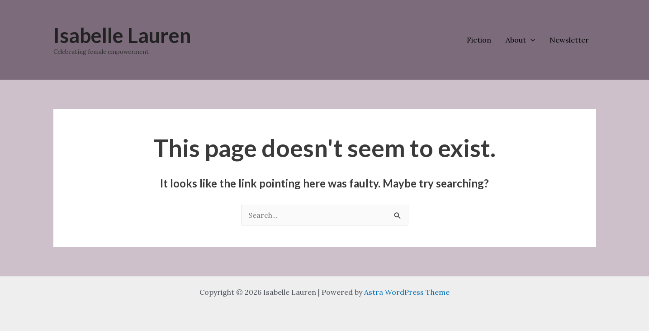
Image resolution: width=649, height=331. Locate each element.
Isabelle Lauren (122, 35)
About (520, 40)
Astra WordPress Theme (407, 292)
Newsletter (569, 39)
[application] (530, 40)
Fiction (479, 39)
